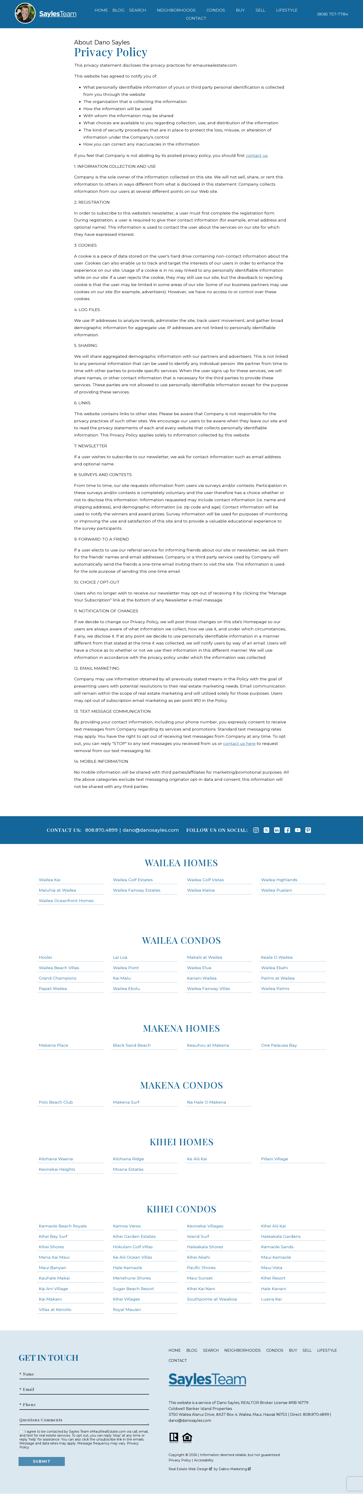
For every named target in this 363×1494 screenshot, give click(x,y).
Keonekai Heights (57, 1169)
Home (101, 10)
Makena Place (53, 1045)
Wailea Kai (49, 879)
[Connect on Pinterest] (308, 830)
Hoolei (45, 957)
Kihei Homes (182, 1141)
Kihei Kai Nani (201, 1288)
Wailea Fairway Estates (136, 890)
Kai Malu (122, 978)
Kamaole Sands (277, 1246)
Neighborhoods (242, 1350)
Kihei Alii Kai (273, 1225)
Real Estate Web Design (190, 1469)
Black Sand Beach (132, 1045)
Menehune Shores (132, 1278)
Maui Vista (271, 1267)
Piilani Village (274, 1158)
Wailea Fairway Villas (208, 988)
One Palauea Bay (279, 1045)
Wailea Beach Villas (59, 967)
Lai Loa (120, 957)
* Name (26, 1374)
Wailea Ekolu (126, 988)
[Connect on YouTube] (297, 830)
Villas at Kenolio (55, 1309)
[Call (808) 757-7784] (332, 14)
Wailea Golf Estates (133, 879)
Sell (307, 1350)
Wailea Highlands (279, 879)
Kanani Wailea (202, 978)
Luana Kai (271, 1299)
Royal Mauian (127, 1309)
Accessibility (203, 1460)
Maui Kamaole (276, 1257)
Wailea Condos (181, 940)
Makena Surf (126, 1102)
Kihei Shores (51, 1246)
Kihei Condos (181, 1208)
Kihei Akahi (198, 1257)
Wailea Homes (181, 862)
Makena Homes (181, 1028)
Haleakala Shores (205, 1246)
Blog (119, 10)
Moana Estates (128, 1169)
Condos (274, 1350)
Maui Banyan (52, 1267)
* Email (26, 1389)
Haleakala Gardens (281, 1236)
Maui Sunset (200, 1278)
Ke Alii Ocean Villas (132, 1257)
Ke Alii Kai (197, 1158)
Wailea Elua (199, 967)
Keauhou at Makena (208, 1045)
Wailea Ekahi (274, 967)
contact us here (239, 743)
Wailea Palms (275, 988)
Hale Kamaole (127, 1267)
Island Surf (198, 1236)
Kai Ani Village (53, 1288)
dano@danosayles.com (151, 830)
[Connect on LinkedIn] (277, 830)
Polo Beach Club (56, 1102)
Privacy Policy (180, 1460)
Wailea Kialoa (201, 890)
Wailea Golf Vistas (205, 879)
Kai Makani (50, 1299)
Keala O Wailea (277, 957)
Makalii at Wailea (204, 957)
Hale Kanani (273, 1288)
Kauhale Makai (54, 1278)
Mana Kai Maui (54, 1257)
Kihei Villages (126, 1299)
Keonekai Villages (205, 1225)
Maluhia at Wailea (57, 890)
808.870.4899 (101, 830)
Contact (178, 1360)
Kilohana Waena (56, 1158)
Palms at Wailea (278, 978)
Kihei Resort (273, 1278)
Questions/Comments (41, 1420)
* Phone (27, 1405)
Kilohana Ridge (128, 1158)
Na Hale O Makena (206, 1102)
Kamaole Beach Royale (63, 1225)
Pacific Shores (201, 1267)
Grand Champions (57, 978)
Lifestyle (327, 1350)
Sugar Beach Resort (133, 1288)
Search (211, 1350)
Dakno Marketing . (235, 1469)
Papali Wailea (53, 988)
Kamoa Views (127, 1225)
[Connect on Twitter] (266, 830)
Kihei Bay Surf (53, 1236)
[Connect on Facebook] (287, 830)
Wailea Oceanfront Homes (66, 900)
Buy (293, 1350)
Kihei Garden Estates (134, 1236)
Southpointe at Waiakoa (212, 1299)
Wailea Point (126, 967)
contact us (257, 155)
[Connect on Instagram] (256, 830)
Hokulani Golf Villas (133, 1246)
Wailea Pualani (276, 890)
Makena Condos (181, 1085)
